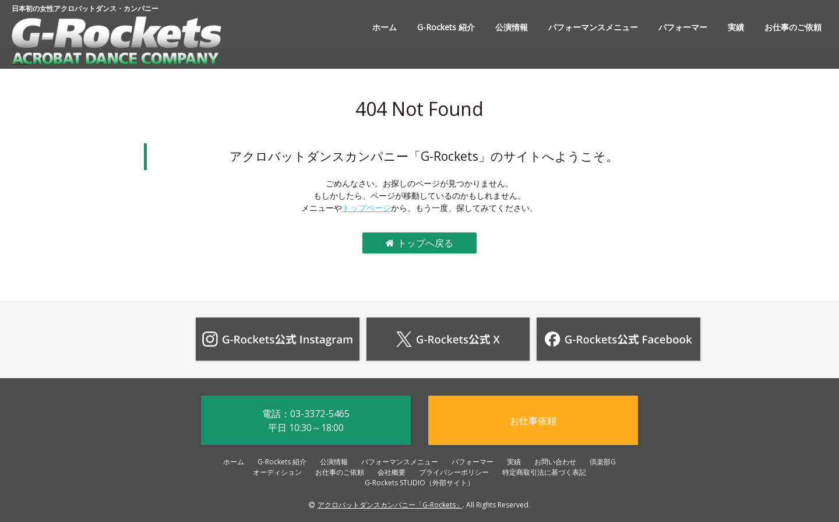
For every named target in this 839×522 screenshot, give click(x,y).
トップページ (366, 207)
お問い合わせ (555, 462)
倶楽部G (603, 462)
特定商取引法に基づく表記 (544, 472)
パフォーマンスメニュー (593, 27)
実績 (736, 27)
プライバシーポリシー (454, 472)
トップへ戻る (419, 243)
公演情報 (511, 27)
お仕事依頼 (533, 420)
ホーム (384, 27)
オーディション (277, 472)
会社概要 (392, 472)
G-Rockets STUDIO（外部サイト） (419, 483)
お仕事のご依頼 (793, 27)
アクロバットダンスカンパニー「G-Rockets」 (390, 505)
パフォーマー (682, 27)
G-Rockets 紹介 (446, 27)
